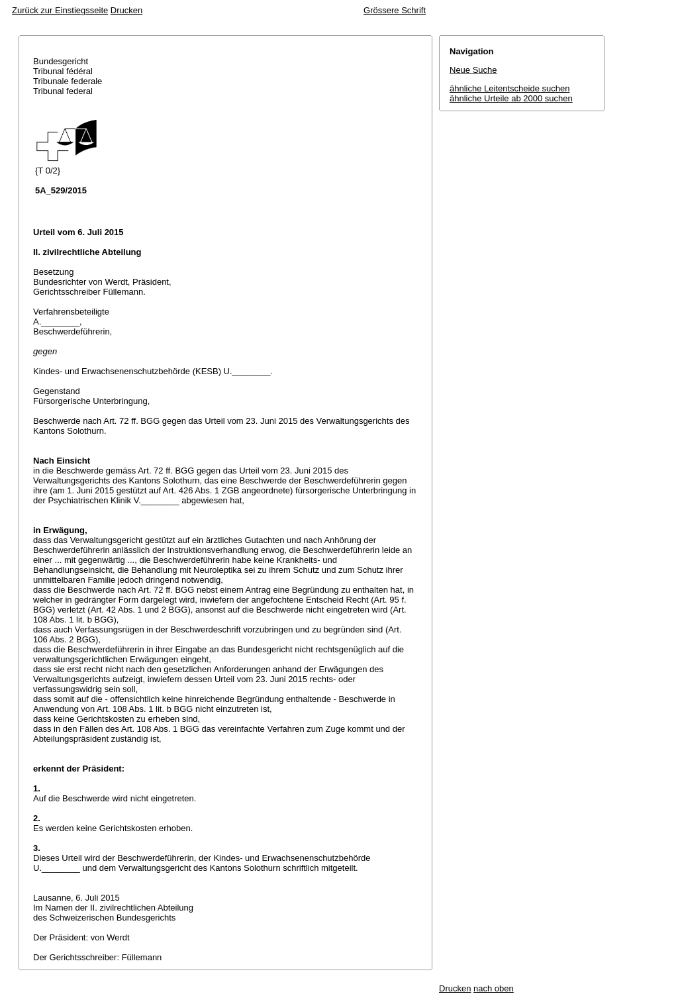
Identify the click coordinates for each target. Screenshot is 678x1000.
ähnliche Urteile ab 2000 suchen (511, 98)
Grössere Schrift (394, 10)
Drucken (126, 10)
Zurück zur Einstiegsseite (60, 10)
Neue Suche (473, 70)
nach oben (493, 988)
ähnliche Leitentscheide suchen (509, 88)
